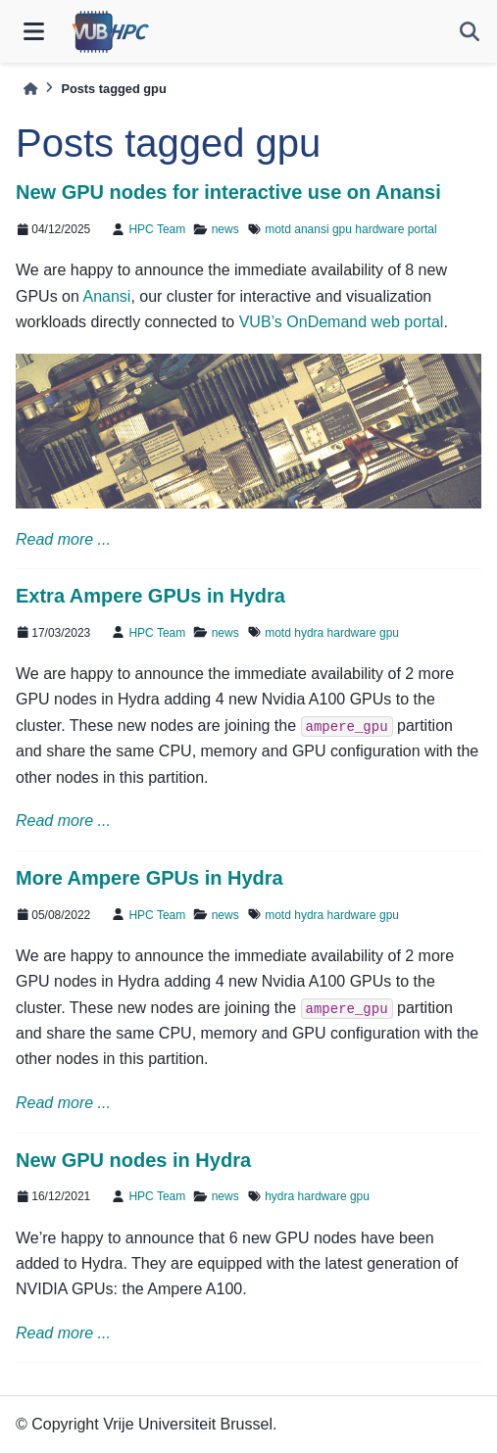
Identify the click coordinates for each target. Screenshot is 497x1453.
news (225, 229)
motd (278, 229)
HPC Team (156, 229)
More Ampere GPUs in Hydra (149, 878)
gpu (342, 229)
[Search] (469, 31)
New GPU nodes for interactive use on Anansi (228, 192)
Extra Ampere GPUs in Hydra (150, 595)
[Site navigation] (34, 31)
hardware (379, 229)
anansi (311, 229)
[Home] (30, 88)
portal (422, 229)
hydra (308, 633)
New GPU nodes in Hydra (133, 1160)
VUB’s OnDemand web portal (341, 322)
